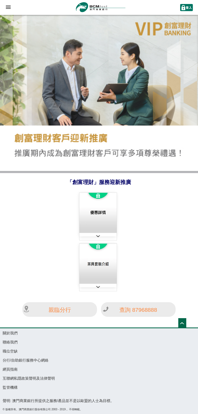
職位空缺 (10, 351)
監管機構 (10, 387)
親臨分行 (60, 310)
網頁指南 (10, 369)
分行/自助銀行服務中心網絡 (26, 360)
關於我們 (10, 333)
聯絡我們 (10, 342)
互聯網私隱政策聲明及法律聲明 (29, 378)
